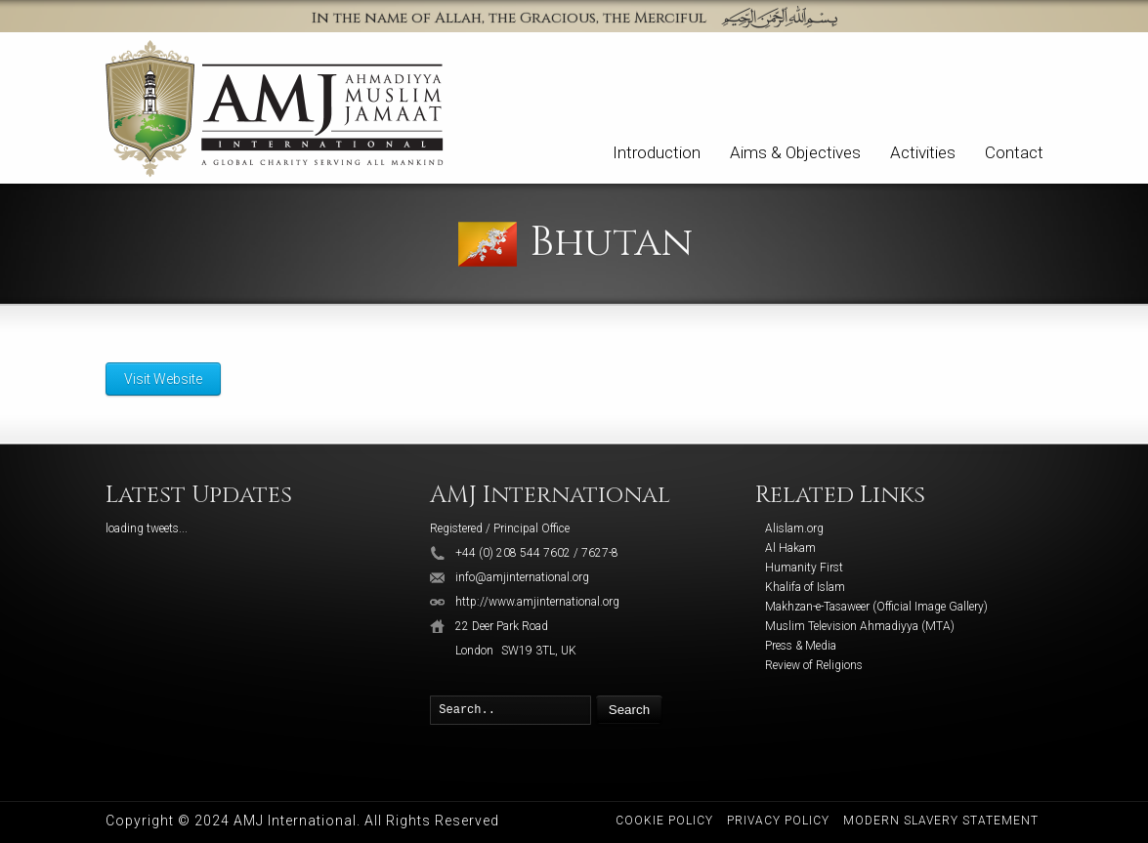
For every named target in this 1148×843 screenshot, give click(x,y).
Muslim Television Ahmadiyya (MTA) (860, 626)
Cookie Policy (664, 820)
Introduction (657, 152)
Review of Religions (814, 665)
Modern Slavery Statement (941, 820)
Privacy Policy (778, 820)
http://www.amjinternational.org (537, 602)
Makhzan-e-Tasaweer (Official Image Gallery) (876, 606)
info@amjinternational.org (522, 577)
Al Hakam (790, 548)
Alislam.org (794, 528)
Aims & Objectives (795, 152)
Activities (923, 152)
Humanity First (804, 567)
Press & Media (800, 646)
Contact (1014, 152)
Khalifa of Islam (805, 587)
